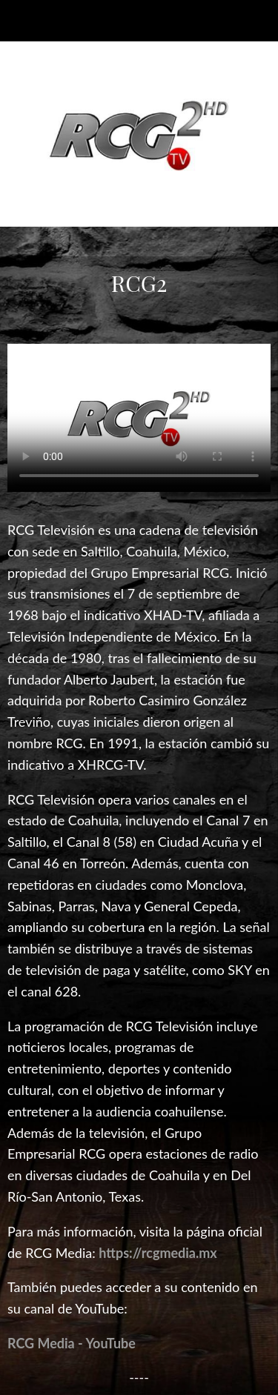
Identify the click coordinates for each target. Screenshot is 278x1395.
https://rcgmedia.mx (158, 1253)
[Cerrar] (21, 21)
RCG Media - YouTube (71, 1343)
